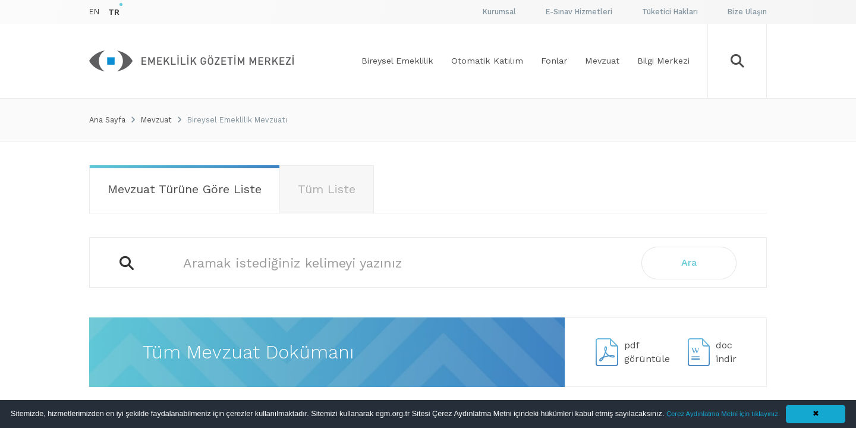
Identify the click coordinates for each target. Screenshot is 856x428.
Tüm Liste (326, 189)
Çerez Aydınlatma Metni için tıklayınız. (723, 413)
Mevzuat (156, 119)
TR (113, 12)
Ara (689, 262)
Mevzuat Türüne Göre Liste (185, 189)
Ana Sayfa (107, 119)
